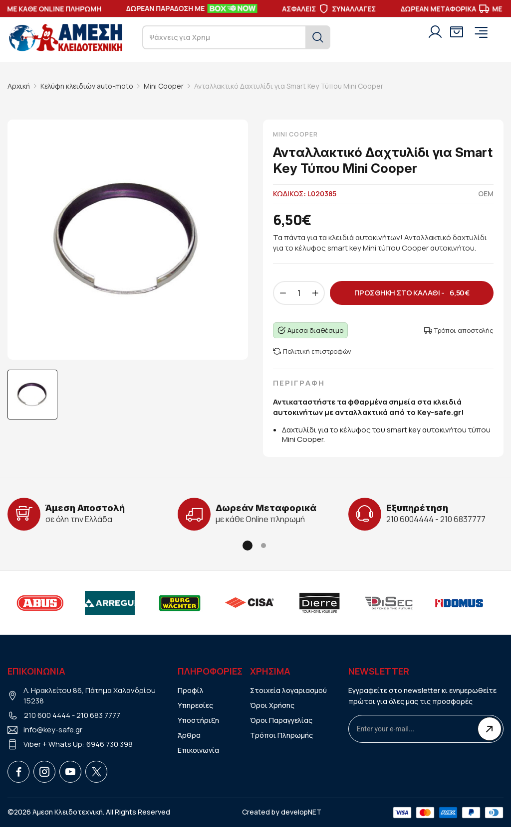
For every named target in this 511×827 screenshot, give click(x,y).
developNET (301, 812)
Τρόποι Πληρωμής (281, 735)
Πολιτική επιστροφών (312, 351)
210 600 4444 (47, 715)
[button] (248, 546)
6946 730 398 (109, 744)
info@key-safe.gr (52, 729)
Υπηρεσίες (195, 705)
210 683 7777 (98, 715)
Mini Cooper (164, 86)
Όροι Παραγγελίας (281, 720)
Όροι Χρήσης (272, 705)
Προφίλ (191, 690)
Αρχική (18, 86)
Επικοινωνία (198, 750)
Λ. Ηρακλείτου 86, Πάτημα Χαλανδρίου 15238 (89, 695)
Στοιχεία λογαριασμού (288, 690)
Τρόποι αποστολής (459, 330)
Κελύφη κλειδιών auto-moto (86, 86)
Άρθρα (189, 735)
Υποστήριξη (198, 720)
